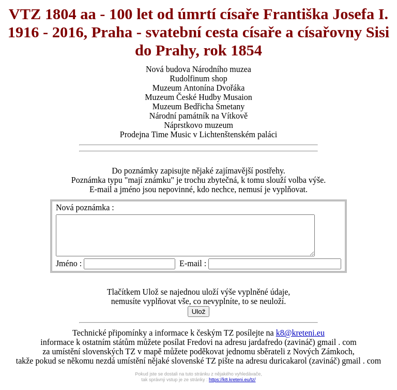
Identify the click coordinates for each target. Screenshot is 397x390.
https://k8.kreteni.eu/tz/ (232, 387)
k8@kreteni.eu (300, 340)
